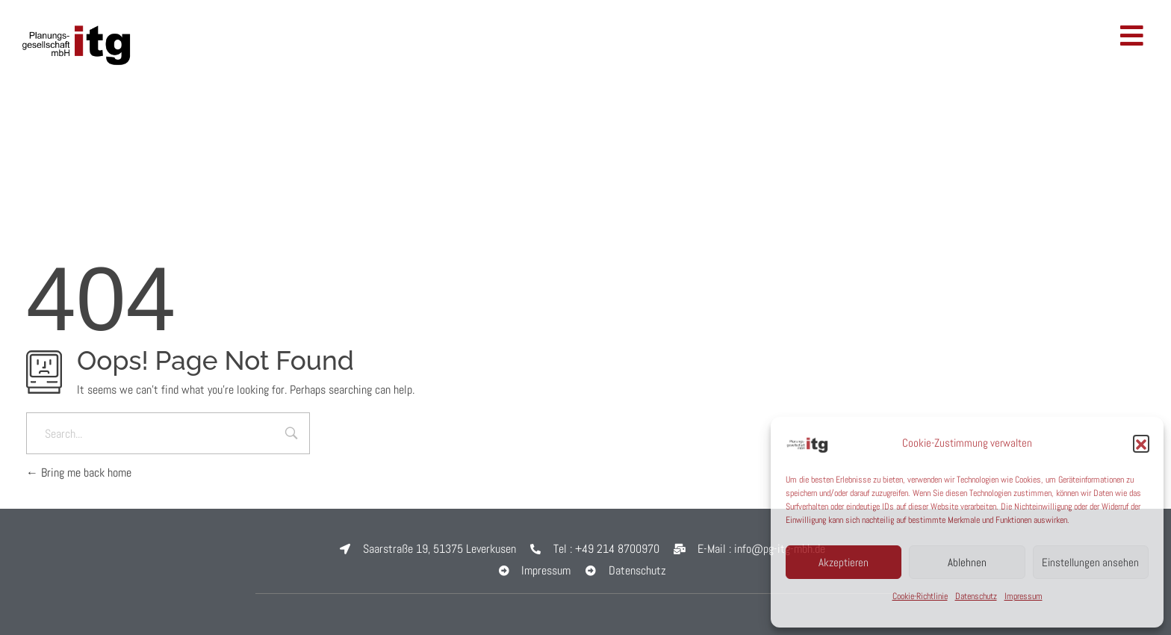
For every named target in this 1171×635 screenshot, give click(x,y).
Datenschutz (976, 596)
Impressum (1023, 596)
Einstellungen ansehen (1090, 562)
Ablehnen (967, 562)
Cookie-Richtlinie (920, 596)
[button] (1141, 443)
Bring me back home (78, 472)
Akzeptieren (844, 562)
